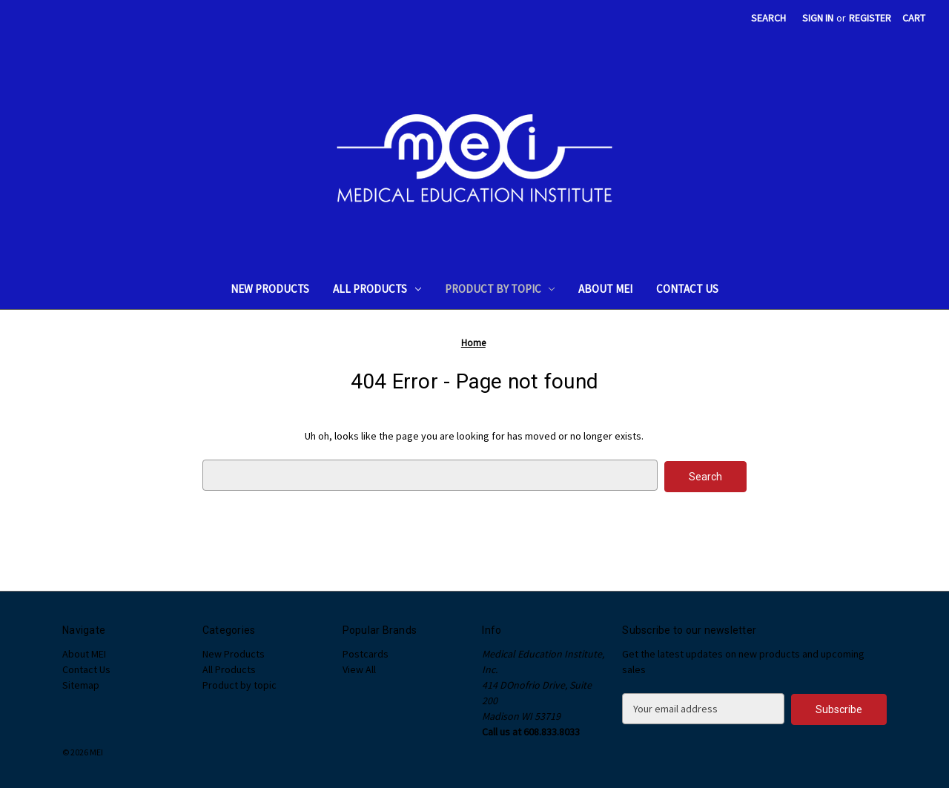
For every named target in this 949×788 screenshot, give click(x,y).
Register (870, 17)
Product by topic (500, 289)
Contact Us (687, 289)
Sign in (817, 17)
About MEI (605, 289)
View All (359, 668)
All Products (377, 289)
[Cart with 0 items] (913, 18)
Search (768, 17)
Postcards (365, 652)
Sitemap (80, 683)
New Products (270, 289)
